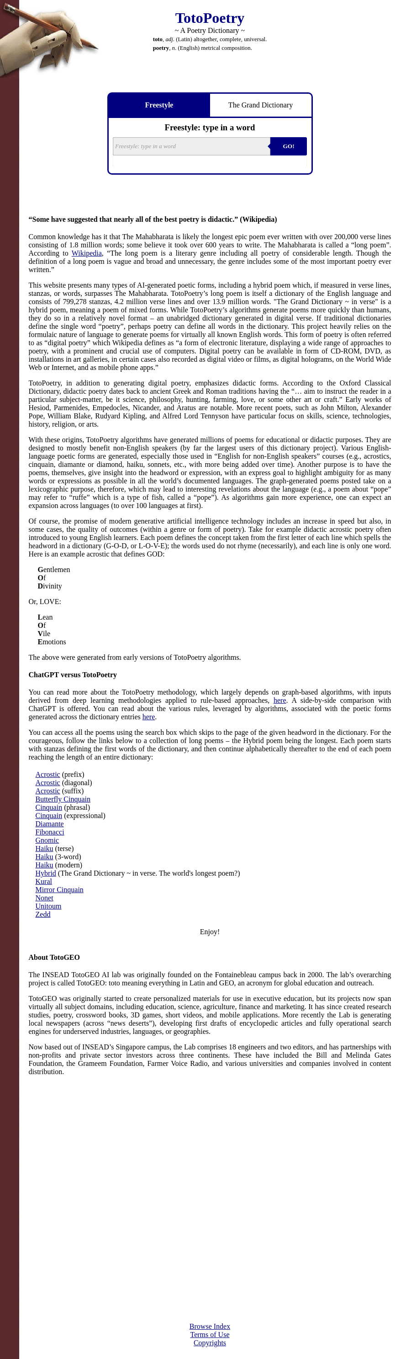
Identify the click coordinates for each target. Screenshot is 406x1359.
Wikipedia (87, 253)
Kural (44, 881)
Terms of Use (210, 1334)
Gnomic (47, 840)
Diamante (50, 824)
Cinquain (49, 807)
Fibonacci (50, 832)
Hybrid (46, 873)
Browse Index (210, 1326)
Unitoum (49, 906)
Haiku (44, 848)
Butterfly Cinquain (63, 799)
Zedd (43, 914)
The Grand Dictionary (260, 105)
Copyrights (210, 1343)
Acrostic (48, 774)
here (280, 700)
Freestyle (159, 105)
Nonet (44, 898)
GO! (288, 146)
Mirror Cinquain (60, 890)
